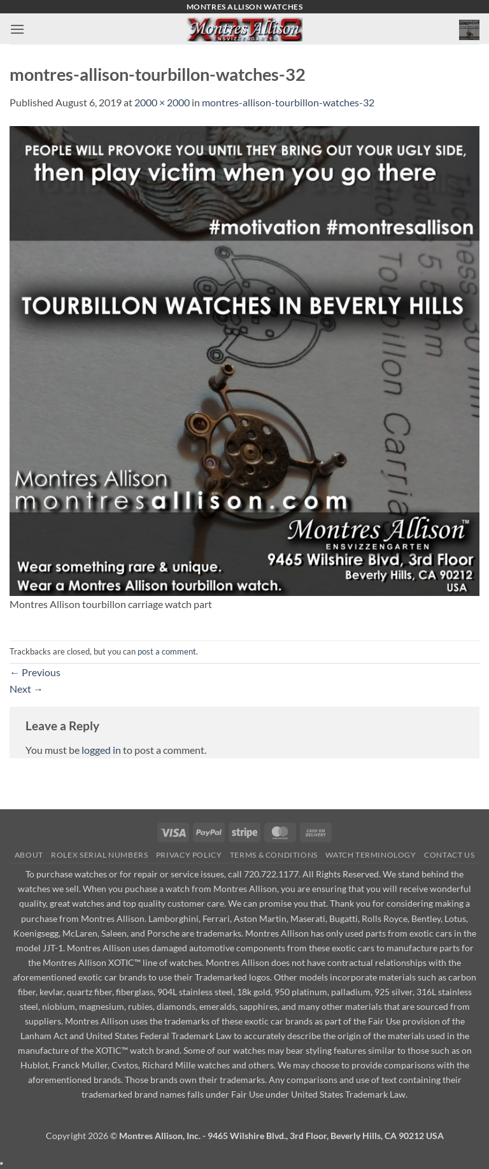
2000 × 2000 (162, 102)
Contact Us (449, 855)
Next (26, 689)
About (29, 855)
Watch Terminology (370, 855)
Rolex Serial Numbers (99, 855)
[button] (17, 29)
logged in (101, 750)
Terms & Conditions (274, 855)
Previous (35, 672)
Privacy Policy (189, 855)
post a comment (167, 651)
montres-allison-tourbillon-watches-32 (288, 102)
